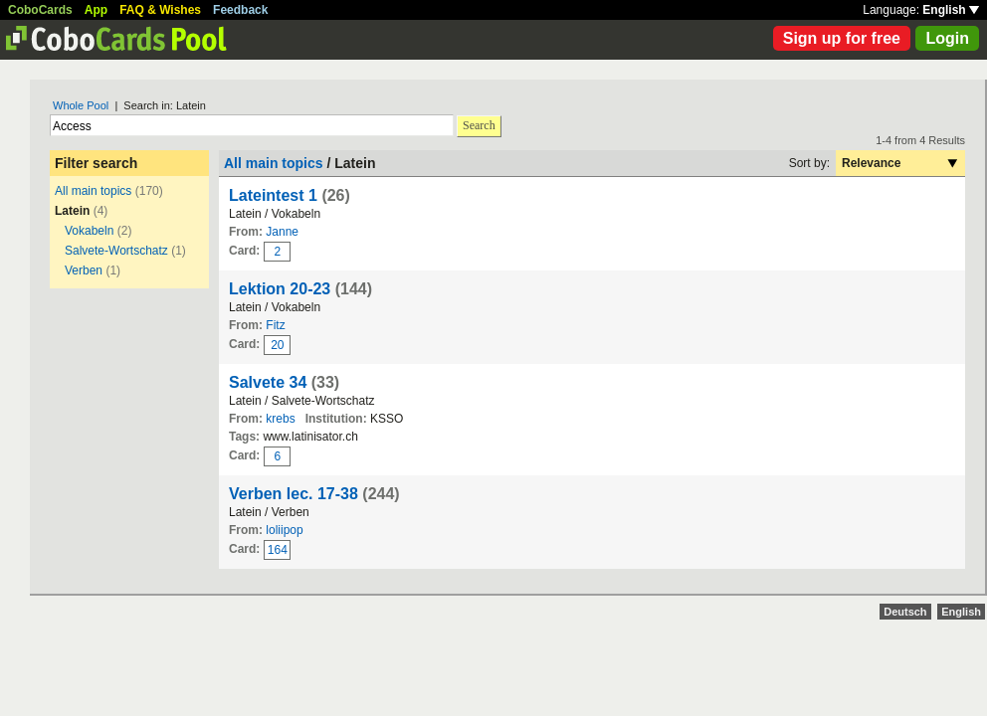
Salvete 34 (267, 382)
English (950, 10)
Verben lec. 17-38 (293, 493)
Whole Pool (80, 105)
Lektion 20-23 (279, 288)
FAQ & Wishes (160, 10)
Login (947, 38)
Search (479, 125)
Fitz (275, 325)
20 (277, 345)
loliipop (284, 530)
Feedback (240, 10)
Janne (282, 232)
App (96, 10)
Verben (83, 270)
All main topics (93, 191)
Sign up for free (841, 38)
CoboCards (40, 10)
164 (278, 550)
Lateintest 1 (273, 195)
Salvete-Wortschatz (116, 251)
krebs (280, 419)
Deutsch (905, 612)
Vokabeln (89, 231)
